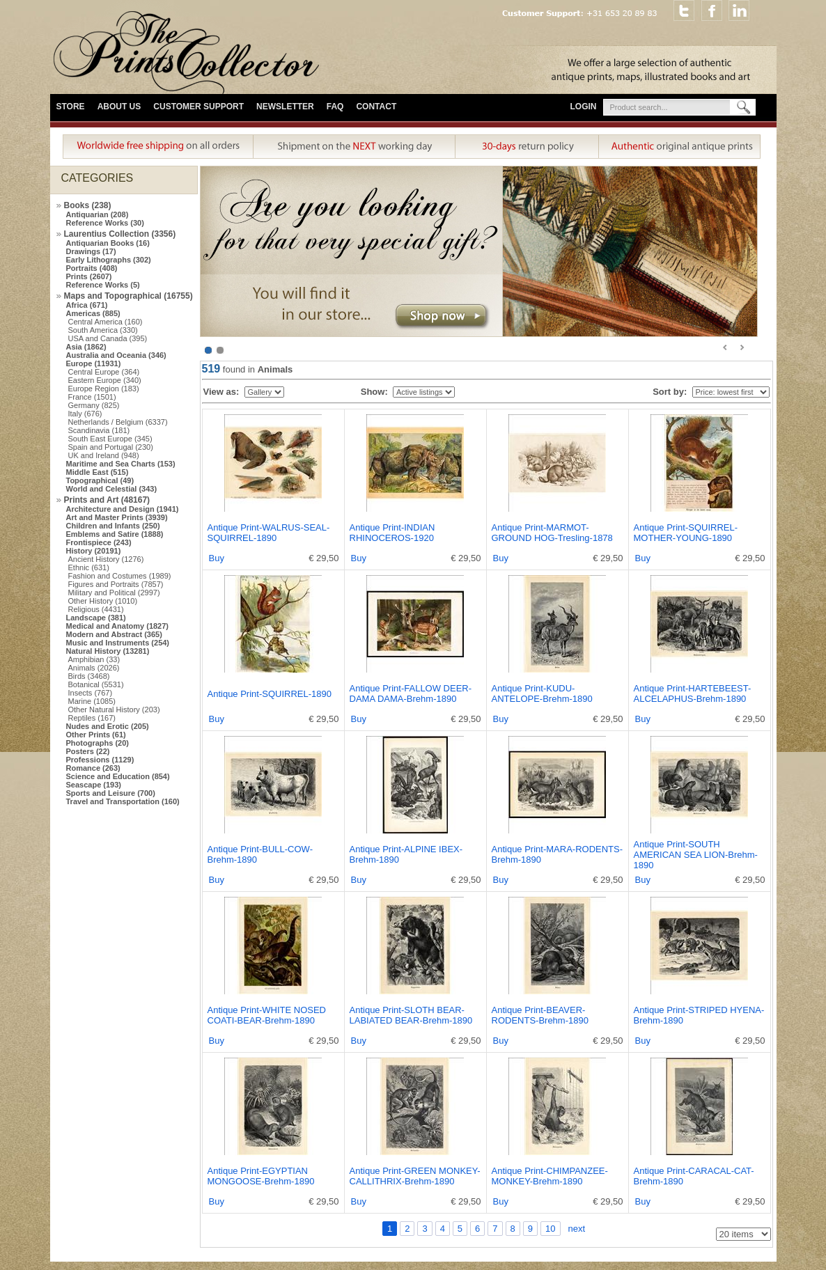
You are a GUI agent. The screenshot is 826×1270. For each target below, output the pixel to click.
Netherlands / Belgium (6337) (118, 422)
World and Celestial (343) (111, 489)
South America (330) (103, 330)
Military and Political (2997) (114, 592)
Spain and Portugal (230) (110, 447)
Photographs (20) (97, 743)
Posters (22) (88, 751)
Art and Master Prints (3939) (117, 517)
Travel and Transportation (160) (123, 801)
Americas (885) (93, 313)
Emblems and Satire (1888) (115, 534)
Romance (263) (93, 768)
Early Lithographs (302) (108, 260)
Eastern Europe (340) (104, 380)
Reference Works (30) (105, 223)
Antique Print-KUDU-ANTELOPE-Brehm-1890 (542, 693)
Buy (216, 558)
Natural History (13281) (108, 651)
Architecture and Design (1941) (122, 509)
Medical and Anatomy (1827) (117, 626)
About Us (119, 106)
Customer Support (198, 106)
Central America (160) (105, 322)
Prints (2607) (89, 276)
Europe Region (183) (103, 388)
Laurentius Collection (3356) (120, 234)
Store (70, 106)
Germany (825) (94, 405)
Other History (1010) (103, 601)
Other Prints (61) (96, 734)
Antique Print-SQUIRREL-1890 (270, 694)
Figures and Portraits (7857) (116, 584)
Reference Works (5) (103, 285)
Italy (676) (85, 413)
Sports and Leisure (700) (110, 793)
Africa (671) (87, 305)
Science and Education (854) (118, 776)
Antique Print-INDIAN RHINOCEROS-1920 (392, 532)
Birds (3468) (89, 676)
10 (550, 1228)
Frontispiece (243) (99, 542)
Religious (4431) (96, 609)
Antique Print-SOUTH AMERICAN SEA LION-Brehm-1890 (696, 854)
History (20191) (93, 551)
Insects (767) (90, 693)
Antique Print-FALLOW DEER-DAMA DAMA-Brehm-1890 (411, 693)
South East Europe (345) (110, 438)
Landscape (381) (96, 617)
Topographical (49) (100, 480)
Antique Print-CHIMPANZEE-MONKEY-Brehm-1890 (550, 1176)
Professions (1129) (100, 759)
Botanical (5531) (96, 684)
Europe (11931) (93, 363)
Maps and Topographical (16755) (128, 296)
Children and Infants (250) (113, 526)
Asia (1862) (86, 347)
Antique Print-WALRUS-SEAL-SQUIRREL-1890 (269, 532)
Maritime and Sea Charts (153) (121, 464)
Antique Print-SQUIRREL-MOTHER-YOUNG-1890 (686, 532)
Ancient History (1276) (106, 559)
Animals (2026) (94, 668)
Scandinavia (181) (99, 430)
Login (583, 106)
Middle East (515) (97, 472)
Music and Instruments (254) (118, 642)
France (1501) (92, 397)
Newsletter (285, 106)
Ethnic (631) (88, 567)
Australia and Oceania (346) (116, 355)
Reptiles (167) (92, 718)
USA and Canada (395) (108, 338)
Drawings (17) (91, 251)
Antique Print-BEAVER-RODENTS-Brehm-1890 (540, 1015)
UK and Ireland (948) (103, 455)
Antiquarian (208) (97, 214)
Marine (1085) (92, 701)
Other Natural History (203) (114, 709)
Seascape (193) (94, 785)
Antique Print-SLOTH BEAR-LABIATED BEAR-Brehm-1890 (411, 1015)
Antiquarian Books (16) (108, 243)
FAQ (335, 106)
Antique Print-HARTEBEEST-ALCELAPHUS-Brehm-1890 (692, 693)
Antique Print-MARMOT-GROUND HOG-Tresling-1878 (552, 532)
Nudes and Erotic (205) (107, 726)
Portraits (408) (92, 268)
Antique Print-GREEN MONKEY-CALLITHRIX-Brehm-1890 (415, 1176)
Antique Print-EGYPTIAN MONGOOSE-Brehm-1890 (261, 1176)
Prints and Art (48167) (107, 500)
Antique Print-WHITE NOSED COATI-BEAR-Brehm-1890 (267, 1015)
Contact (376, 106)
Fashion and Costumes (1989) (119, 576)
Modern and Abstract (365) (114, 634)
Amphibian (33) (94, 659)
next (577, 1228)
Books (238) (87, 205)
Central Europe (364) (104, 372)
